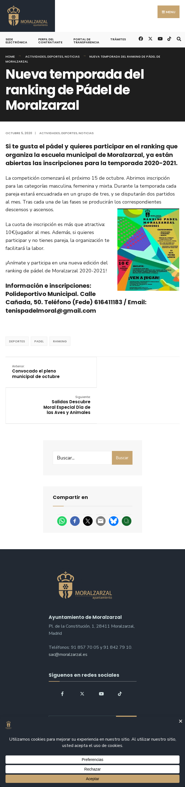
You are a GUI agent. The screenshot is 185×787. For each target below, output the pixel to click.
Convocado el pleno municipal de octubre (34, 374)
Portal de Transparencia (86, 40)
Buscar (122, 432)
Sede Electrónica (16, 40)
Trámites (118, 39)
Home (10, 56)
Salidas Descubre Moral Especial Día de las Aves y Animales (152, 377)
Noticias (72, 56)
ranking (60, 341)
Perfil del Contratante (50, 40)
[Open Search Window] (179, 38)
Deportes (55, 56)
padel (39, 341)
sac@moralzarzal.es (68, 629)
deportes (17, 341)
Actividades (35, 56)
